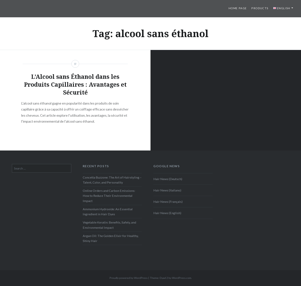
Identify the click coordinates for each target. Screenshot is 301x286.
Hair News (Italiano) (167, 190)
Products (259, 8)
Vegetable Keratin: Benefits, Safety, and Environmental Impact (109, 224)
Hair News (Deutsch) (167, 179)
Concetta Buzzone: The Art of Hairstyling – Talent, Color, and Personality (112, 179)
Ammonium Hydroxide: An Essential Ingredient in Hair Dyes (108, 211)
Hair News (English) (167, 213)
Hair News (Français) (168, 201)
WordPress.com (181, 277)
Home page (238, 8)
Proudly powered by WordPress (128, 277)
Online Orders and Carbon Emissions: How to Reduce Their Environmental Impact (109, 195)
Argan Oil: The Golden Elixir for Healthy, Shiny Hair (110, 238)
